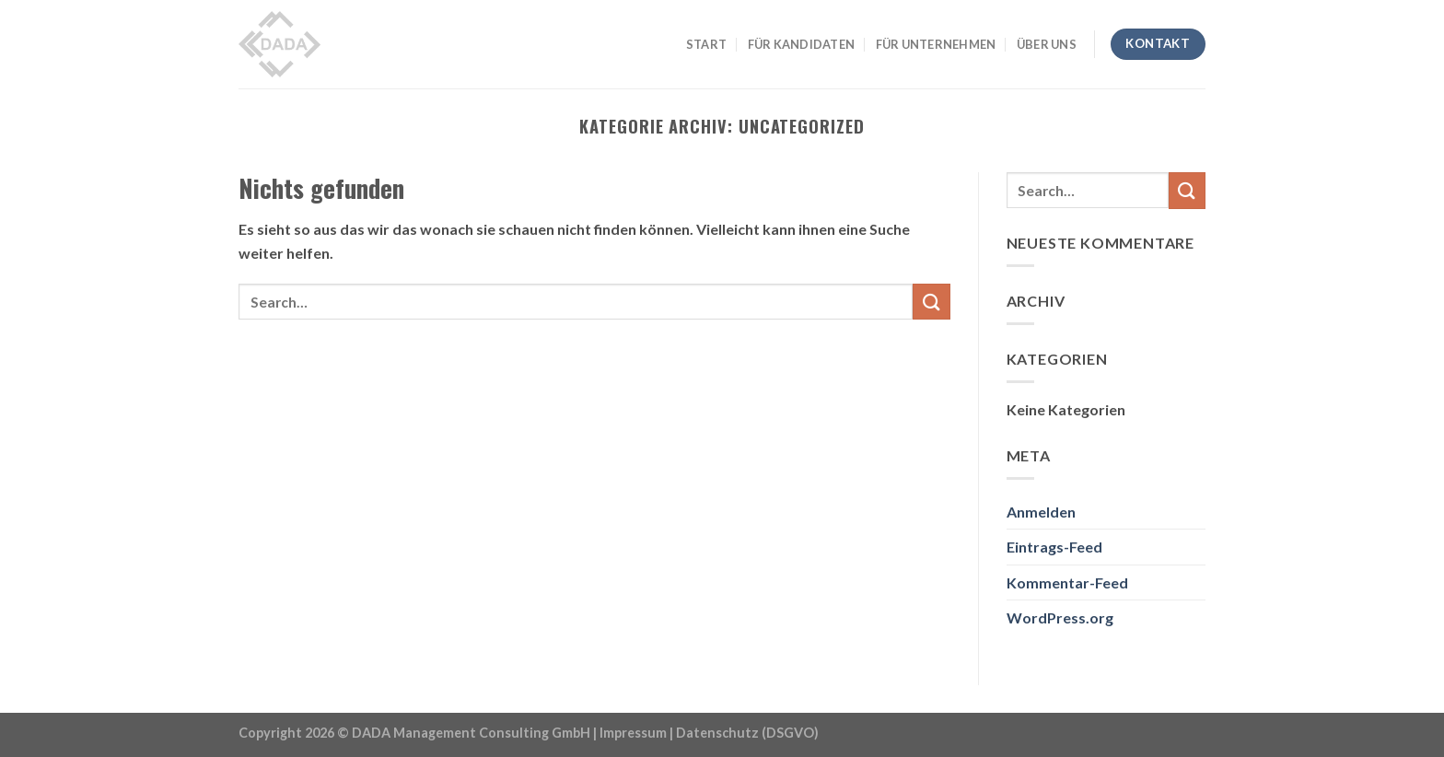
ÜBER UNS (1047, 44)
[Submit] (931, 302)
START (706, 44)
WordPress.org (1060, 617)
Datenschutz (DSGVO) (747, 732)
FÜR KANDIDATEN (802, 44)
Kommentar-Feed (1067, 582)
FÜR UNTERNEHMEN (936, 44)
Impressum (633, 732)
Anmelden (1041, 511)
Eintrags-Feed (1054, 546)
